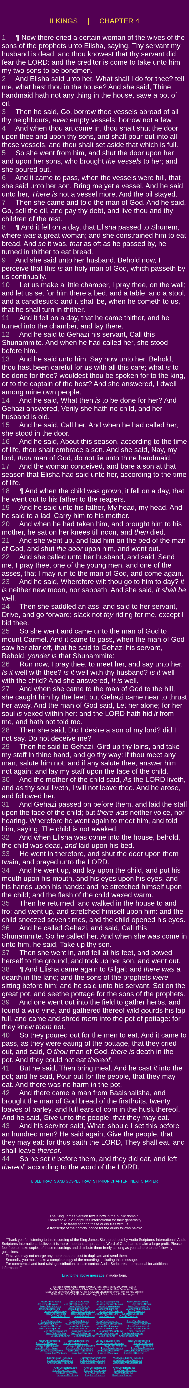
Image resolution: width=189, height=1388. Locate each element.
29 (6, 746)
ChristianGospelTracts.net (60, 1363)
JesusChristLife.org (60, 1316)
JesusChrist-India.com (112, 1348)
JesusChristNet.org (142, 1304)
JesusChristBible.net (81, 1333)
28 (6, 730)
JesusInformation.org (84, 1316)
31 (6, 804)
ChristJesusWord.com (108, 1353)
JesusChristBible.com (81, 1353)
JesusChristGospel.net (106, 1333)
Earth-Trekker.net (136, 1331)
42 (6, 1093)
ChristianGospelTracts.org (60, 1360)
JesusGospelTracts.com (64, 1370)
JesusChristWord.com (56, 1353)
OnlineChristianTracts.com (93, 1358)
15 (6, 425)
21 (6, 540)
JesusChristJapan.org (138, 1306)
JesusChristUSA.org (48, 1304)
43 (6, 1126)
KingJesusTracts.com (67, 1373)
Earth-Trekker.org (136, 1311)
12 (6, 334)
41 (6, 1068)
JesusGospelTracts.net (125, 1370)
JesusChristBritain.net (137, 1321)
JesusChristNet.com (143, 1343)
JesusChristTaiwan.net (55, 1331)
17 (6, 466)
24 (6, 606)
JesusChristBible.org (81, 1314)
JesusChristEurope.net (107, 1321)
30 (6, 779)
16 (6, 441)
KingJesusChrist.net (122, 1375)
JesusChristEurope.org (107, 1301)
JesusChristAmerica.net (76, 1323)
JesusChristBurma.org (107, 1309)
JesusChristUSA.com (46, 1343)
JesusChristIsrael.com (49, 1341)
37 (6, 953)
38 (6, 969)
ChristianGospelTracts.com (59, 1358)
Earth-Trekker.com (144, 1346)
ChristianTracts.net (128, 1336)
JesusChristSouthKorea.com (81, 1346)
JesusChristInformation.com (110, 1343)
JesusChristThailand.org (83, 1311)
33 (6, 854)
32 (6, 837)
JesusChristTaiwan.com (51, 1350)
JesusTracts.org (107, 1316)
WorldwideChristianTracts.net (127, 1363)
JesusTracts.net (107, 1336)
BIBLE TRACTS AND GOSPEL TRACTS (63, 1181)
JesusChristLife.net (141, 1323)
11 (6, 318)
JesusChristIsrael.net (51, 1321)
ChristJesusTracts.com (65, 1368)
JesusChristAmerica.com (75, 1343)
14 (6, 400)
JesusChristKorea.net (109, 1326)
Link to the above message (83, 1275)
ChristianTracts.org (128, 1316)
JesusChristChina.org (79, 1306)
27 (6, 689)
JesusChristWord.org (56, 1314)
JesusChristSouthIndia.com (79, 1348)
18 (6, 491)
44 (6, 1159)
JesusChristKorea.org (109, 1306)
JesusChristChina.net (79, 1326)
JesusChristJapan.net (138, 1326)
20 (6, 524)
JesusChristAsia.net (78, 1321)
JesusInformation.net (84, 1336)
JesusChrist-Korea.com (115, 1346)
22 (6, 557)
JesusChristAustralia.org (111, 1311)
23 (6, 582)
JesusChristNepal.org (49, 1309)
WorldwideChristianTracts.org (127, 1360)
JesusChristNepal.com (46, 1348)
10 (6, 285)
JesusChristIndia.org (78, 1309)
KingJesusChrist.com (67, 1375)
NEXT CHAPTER (144, 1181)
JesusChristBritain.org (138, 1301)
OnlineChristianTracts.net (92, 1363)
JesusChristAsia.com (78, 1341)
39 (6, 1002)
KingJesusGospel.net (132, 1333)
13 (6, 359)
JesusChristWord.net (56, 1333)
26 (6, 664)
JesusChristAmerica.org (76, 1304)
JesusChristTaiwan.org (55, 1311)
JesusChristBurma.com (47, 1346)
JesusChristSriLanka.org (138, 1309)
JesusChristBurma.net (107, 1328)
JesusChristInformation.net (109, 1323)
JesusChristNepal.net (49, 1328)
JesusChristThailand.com (80, 1350)
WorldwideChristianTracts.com (128, 1358)
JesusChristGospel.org (106, 1314)
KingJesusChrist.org (95, 1375)
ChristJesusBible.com (133, 1353)
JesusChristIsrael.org (50, 1301)
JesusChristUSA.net (48, 1323)
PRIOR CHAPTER (113, 1181)
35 (6, 903)
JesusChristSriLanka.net (138, 1328)
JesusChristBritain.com (139, 1341)
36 (6, 928)
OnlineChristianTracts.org (92, 1360)
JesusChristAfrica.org (50, 1306)
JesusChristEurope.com (108, 1341)
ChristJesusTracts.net (124, 1368)
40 (6, 1035)
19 (6, 507)
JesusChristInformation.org (109, 1304)
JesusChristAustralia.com (136, 1350)
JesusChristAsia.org (79, 1301)
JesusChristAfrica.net (50, 1326)
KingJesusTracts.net (123, 1373)
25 (6, 631)
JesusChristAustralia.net (111, 1331)
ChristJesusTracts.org (95, 1368)
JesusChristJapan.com (108, 1350)
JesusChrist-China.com (142, 1348)
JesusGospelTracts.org (95, 1370)
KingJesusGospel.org (132, 1314)
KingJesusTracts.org (95, 1373)
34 (6, 870)
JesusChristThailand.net (83, 1331)
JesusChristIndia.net (78, 1328)
